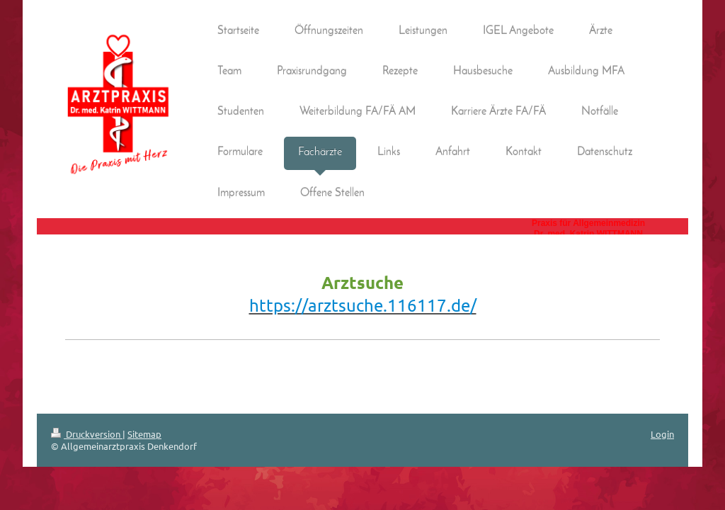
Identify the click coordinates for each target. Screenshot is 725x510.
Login (662, 434)
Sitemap (144, 434)
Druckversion (86, 434)
